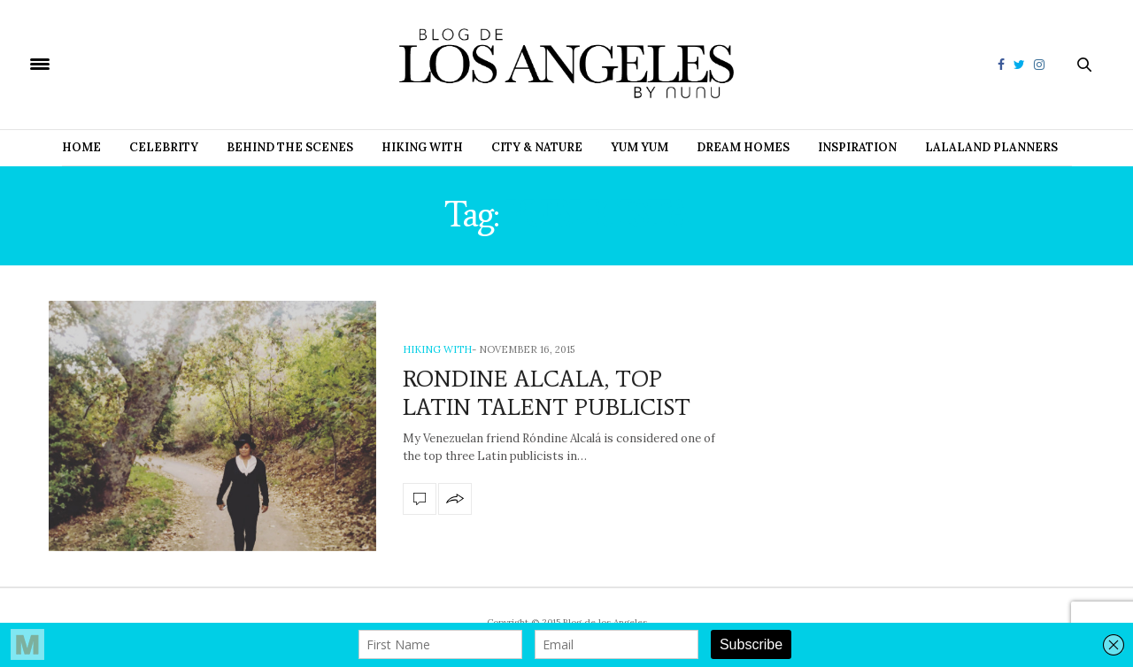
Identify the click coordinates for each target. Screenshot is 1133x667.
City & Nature (536, 147)
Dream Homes (743, 147)
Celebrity (163, 147)
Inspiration (857, 147)
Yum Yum (639, 147)
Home (81, 147)
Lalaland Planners (991, 147)
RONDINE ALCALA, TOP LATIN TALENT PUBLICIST (546, 392)
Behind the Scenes (290, 147)
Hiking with (422, 147)
